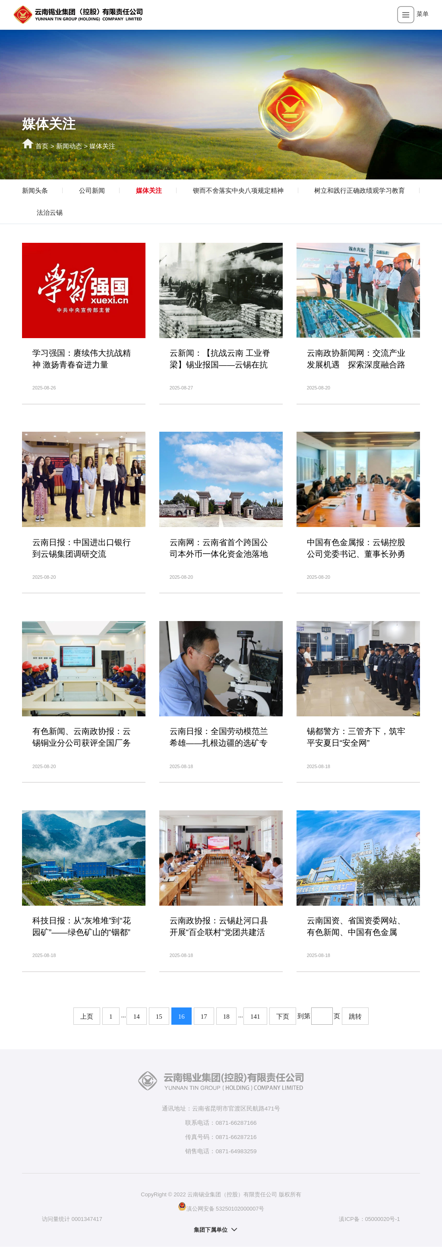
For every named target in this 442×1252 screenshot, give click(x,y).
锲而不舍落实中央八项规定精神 (238, 190)
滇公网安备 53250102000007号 (221, 1211)
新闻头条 (35, 190)
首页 (41, 146)
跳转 (355, 1021)
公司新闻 (92, 190)
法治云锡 (50, 212)
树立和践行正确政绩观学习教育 (359, 190)
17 (204, 1021)
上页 (86, 1021)
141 (255, 1021)
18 (226, 1021)
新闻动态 (69, 146)
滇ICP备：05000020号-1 (369, 1224)
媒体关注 (102, 146)
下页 (282, 1021)
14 (136, 1021)
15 (159, 1021)
